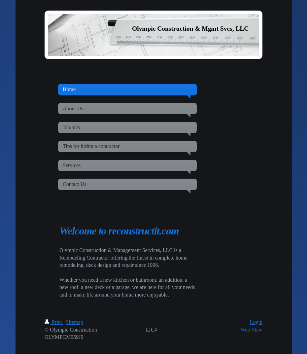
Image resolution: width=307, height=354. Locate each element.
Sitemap (74, 322)
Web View (251, 330)
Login (256, 322)
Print (54, 322)
